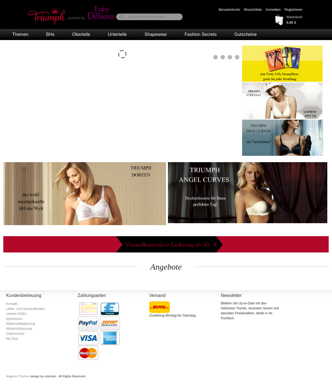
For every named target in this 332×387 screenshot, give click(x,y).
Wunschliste (253, 10)
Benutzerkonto (229, 10)
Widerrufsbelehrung (20, 324)
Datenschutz (15, 334)
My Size (12, 339)
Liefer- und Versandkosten (25, 309)
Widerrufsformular (19, 329)
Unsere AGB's (16, 314)
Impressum (14, 319)
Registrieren (293, 10)
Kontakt (11, 304)
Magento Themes (18, 376)
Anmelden (273, 10)
